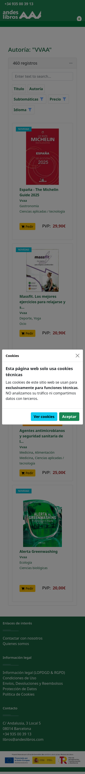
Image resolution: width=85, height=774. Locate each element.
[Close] (77, 355)
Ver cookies (44, 416)
